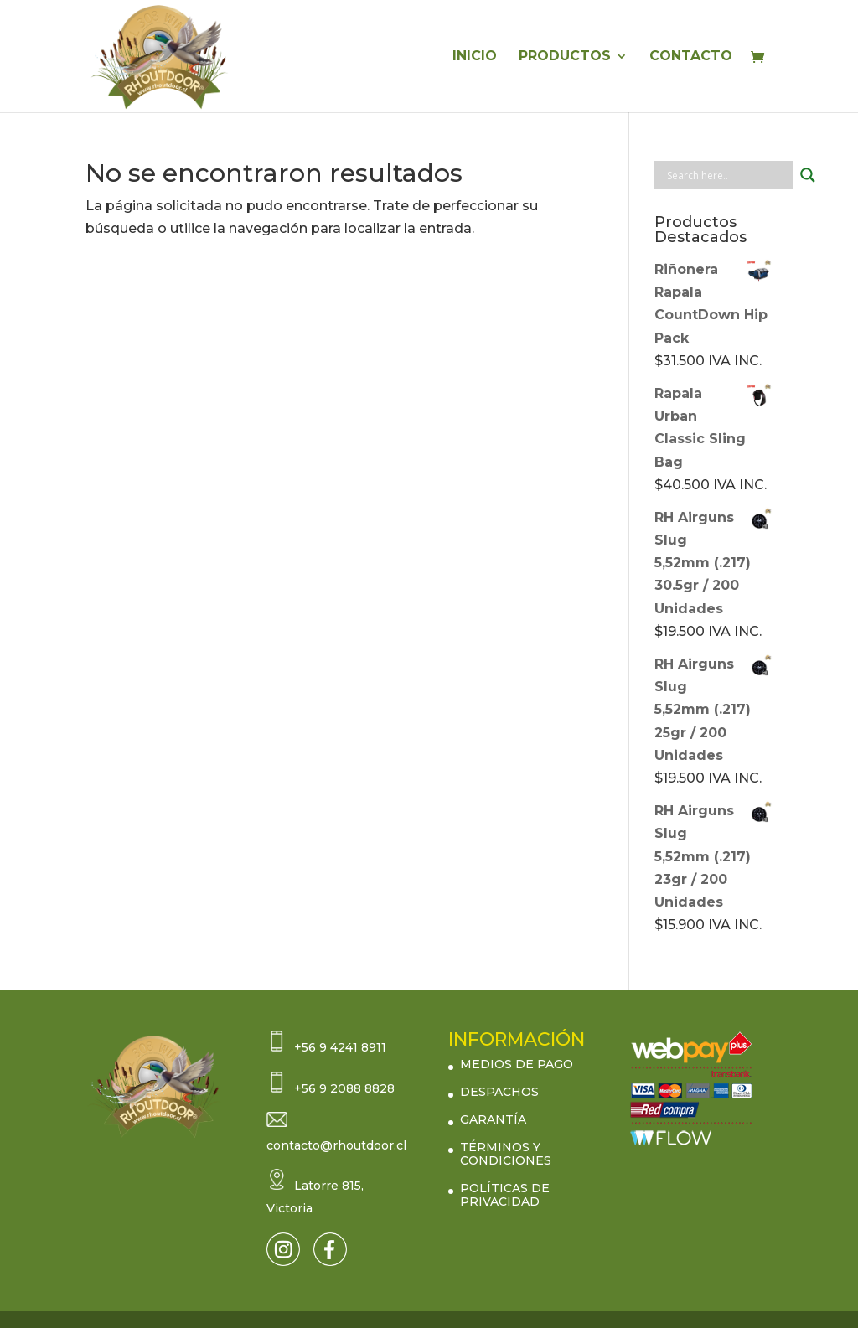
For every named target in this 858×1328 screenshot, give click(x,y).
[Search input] (728, 175)
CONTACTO (690, 57)
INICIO (474, 57)
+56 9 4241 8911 (340, 1047)
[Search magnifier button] (807, 175)
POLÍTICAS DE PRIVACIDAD (505, 1195)
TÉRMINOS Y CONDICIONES (505, 1153)
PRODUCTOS (565, 57)
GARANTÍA (493, 1119)
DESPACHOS (499, 1091)
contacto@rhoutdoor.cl (336, 1145)
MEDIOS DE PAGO (516, 1064)
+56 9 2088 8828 (344, 1088)
